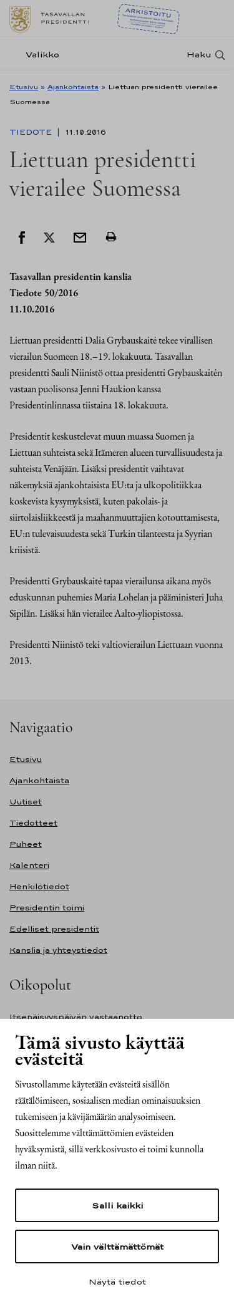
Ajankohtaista (73, 86)
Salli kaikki (117, 1205)
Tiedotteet (33, 822)
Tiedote (31, 132)
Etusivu (23, 86)
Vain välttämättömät (117, 1246)
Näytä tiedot (117, 1281)
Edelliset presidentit (54, 929)
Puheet (25, 844)
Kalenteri (29, 865)
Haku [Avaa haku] (199, 54)
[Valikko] (38, 54)
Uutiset (25, 801)
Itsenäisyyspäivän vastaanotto (75, 1016)
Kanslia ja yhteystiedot (58, 950)
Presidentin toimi (46, 907)
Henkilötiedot (39, 886)
